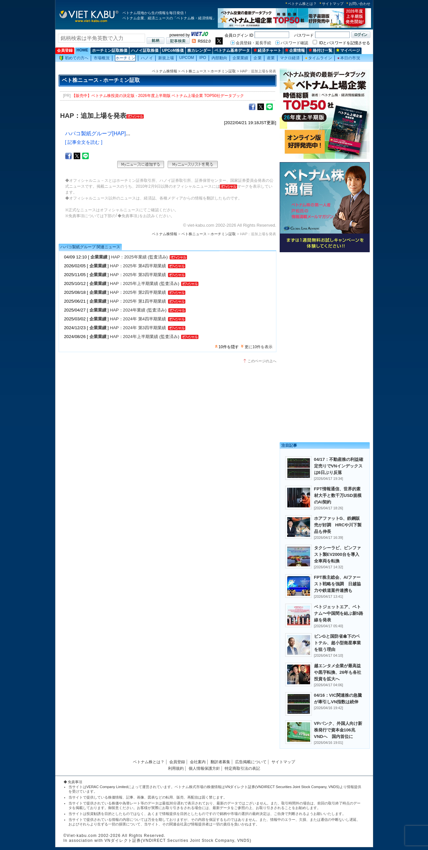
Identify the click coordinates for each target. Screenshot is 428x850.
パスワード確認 (294, 43)
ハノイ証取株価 (144, 50)
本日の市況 (348, 58)
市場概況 (101, 58)
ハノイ (147, 58)
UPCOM (186, 57)
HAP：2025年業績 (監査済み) (139, 257)
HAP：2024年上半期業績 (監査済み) (144, 336)
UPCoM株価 (173, 50)
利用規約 (176, 768)
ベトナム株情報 (164, 71)
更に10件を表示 (258, 347)
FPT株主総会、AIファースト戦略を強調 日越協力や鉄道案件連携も (337, 584)
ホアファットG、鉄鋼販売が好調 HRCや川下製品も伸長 (338, 525)
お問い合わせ (359, 4)
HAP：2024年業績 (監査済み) (138, 310)
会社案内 (198, 762)
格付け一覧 (320, 50)
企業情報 (295, 50)
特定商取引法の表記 (242, 768)
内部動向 (219, 58)
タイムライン (318, 58)
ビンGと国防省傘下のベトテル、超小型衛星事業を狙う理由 (337, 643)
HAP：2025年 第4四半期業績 (138, 265)
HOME (82, 50)
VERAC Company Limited (107, 787)
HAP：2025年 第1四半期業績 (138, 301)
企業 (257, 58)
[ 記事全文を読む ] (83, 142)
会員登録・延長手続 (253, 43)
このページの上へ (262, 361)
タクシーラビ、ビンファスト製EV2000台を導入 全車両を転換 (338, 554)
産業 (271, 58)
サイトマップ (333, 4)
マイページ (348, 50)
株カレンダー (199, 50)
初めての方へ (74, 58)
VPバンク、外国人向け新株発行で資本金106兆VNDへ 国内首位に (338, 730)
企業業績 (240, 58)
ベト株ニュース (194, 71)
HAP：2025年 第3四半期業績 (138, 274)
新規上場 (166, 58)
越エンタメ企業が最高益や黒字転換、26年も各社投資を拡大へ (338, 672)
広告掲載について (251, 762)
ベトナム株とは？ (302, 4)
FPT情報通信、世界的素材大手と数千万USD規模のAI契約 (338, 495)
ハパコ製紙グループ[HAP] (95, 133)
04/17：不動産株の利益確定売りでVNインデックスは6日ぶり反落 (338, 466)
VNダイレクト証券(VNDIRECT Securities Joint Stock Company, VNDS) (282, 787)
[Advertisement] (325, 300)
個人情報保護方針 (204, 768)
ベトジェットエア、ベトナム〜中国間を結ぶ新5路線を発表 (338, 613)
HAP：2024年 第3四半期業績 (138, 327)
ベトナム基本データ (232, 50)
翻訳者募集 (220, 762)
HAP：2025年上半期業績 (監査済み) (144, 283)
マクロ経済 (290, 58)
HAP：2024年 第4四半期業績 (138, 318)
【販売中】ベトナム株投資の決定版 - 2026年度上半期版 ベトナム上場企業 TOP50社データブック (158, 95)
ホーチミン (126, 58)
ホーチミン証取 (223, 71)
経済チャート (267, 50)
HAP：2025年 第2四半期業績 (138, 292)
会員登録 (65, 50)
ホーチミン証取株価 (109, 50)
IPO (202, 57)
